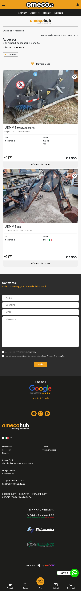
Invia (40, 364)
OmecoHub (7, 31)
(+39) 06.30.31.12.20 (15, 484)
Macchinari (22, 12)
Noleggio (58, 12)
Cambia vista (43, 64)
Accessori (35, 12)
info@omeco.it (9, 470)
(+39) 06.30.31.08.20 (15, 480)
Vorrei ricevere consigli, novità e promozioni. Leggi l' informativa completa (35, 356)
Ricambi (47, 12)
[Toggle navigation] (4, 4)
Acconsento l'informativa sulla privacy (20, 352)
